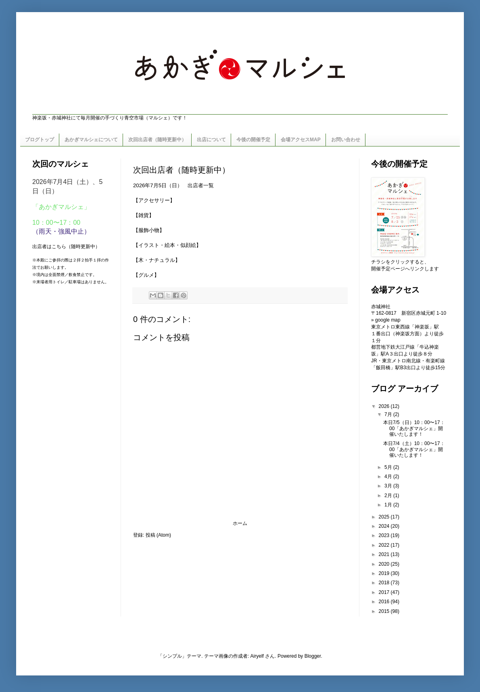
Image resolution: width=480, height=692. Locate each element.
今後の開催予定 (253, 139)
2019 (385, 573)
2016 (385, 601)
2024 (385, 526)
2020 (385, 564)
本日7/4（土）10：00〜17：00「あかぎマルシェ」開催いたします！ (414, 449)
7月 (388, 414)
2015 (385, 611)
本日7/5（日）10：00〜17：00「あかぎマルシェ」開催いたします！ (414, 428)
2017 (385, 592)
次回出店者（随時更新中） (157, 139)
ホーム (240, 523)
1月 (388, 505)
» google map (386, 320)
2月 (388, 495)
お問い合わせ (345, 139)
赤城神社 (380, 306)
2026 (385, 406)
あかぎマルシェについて (91, 139)
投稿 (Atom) (158, 535)
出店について (211, 139)
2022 (385, 545)
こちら (59, 246)
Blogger (313, 656)
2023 (385, 535)
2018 (385, 582)
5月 (388, 467)
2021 (385, 554)
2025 (385, 517)
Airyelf (257, 656)
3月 (388, 486)
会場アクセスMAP (301, 139)
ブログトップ (39, 139)
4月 (388, 476)
